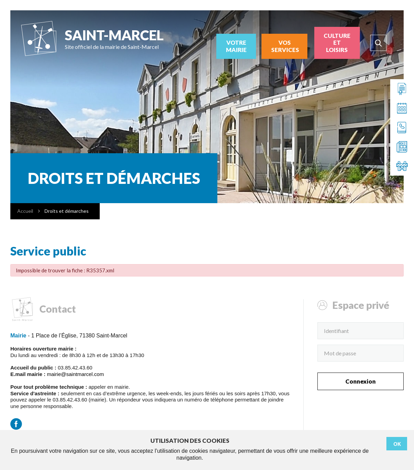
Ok (397, 444)
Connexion (360, 381)
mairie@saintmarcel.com (75, 374)
